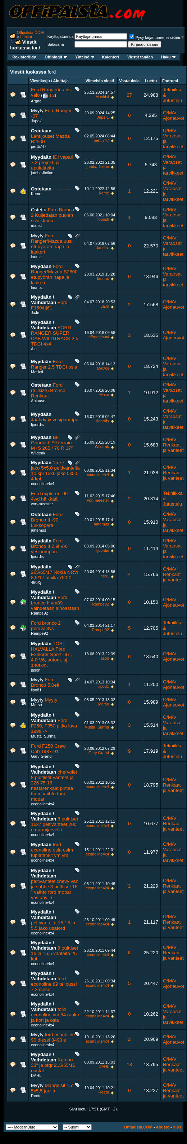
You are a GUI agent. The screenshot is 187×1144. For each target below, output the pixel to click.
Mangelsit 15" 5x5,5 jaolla (52, 1088)
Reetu (36, 1096)
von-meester (42, 504)
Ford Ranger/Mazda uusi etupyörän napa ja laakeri (52, 244)
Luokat (26, 37)
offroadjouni (98, 337)
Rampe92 (39, 613)
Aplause (38, 401)
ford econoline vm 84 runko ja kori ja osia (55, 1015)
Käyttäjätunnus (60, 36)
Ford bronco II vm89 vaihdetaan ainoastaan (55, 603)
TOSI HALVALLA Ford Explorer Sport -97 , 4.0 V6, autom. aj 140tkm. (52, 654)
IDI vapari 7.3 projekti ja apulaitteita (52, 162)
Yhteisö (84, 57)
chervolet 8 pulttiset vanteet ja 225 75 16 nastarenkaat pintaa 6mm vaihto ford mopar (54, 785)
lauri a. (37, 257)
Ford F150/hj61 (49, 305)
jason (35, 670)
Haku (168, 57)
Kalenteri (110, 57)
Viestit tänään (140, 57)
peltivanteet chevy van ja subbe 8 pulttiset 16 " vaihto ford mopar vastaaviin (54, 889)
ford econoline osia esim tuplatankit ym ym (52, 850)
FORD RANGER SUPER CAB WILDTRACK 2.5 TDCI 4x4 (54, 336)
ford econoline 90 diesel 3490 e (53, 1037)
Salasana (55, 44)
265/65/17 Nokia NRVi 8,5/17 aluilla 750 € (54, 574)
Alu (34, 349)
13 (129, 1064)
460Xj (36, 582)
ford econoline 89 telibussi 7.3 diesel (54, 984)
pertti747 (38, 146)
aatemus (38, 530)
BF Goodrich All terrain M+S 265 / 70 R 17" (52, 443)
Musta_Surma (43, 736)
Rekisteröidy (24, 57)
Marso (36, 705)
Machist (102, 96)
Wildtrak (38, 453)
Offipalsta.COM (30, 32)
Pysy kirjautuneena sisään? (156, 37)
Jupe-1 (37, 121)
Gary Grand (41, 756)
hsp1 (104, 576)
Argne (36, 101)
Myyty (51, 700)
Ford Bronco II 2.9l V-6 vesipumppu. (49, 546)
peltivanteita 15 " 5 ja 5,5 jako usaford (53, 925)
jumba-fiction (42, 173)
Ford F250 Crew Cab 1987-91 (48, 748)
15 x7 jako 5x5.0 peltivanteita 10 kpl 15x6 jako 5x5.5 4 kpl (55, 470)
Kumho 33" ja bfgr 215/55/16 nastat (53, 1065)
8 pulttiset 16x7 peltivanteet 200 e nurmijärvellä (54, 824)
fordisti (103, 219)
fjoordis (37, 424)
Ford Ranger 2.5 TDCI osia (54, 364)
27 (129, 95)
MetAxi (37, 372)
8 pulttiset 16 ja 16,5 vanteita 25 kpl (54, 953)
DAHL (36, 1075)
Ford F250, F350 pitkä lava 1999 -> (54, 726)
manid (36, 225)
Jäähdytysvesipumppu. (55, 419)
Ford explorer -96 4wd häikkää (49, 496)
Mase (104, 394)
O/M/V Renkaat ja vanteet (173, 445)
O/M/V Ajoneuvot (173, 115)
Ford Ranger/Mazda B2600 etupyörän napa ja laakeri (54, 274)
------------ (62, 189)
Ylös (177, 1127)
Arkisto (162, 1127)
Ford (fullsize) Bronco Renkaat (48, 390)
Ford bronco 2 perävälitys (46, 625)
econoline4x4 (42, 483)
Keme (36, 194)
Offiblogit (56, 57)
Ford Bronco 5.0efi (45, 682)
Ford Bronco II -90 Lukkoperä (47, 520)
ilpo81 (36, 690)
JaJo (35, 313)
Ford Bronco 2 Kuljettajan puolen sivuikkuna (52, 215)
